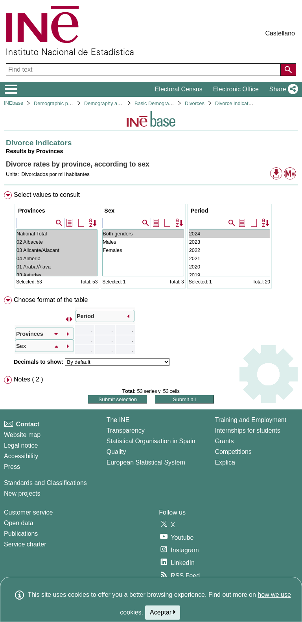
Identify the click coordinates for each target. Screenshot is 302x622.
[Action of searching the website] (288, 69)
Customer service (28, 512)
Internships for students (247, 430)
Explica (225, 462)
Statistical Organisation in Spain (151, 441)
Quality (116, 451)
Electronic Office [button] (236, 89)
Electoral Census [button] (179, 89)
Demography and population (115, 103)
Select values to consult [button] (47, 194)
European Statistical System (146, 462)
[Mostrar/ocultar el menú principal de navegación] (11, 89)
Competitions (233, 451)
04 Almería (57, 258)
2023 (229, 242)
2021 (229, 258)
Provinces (31, 210)
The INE (118, 420)
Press (12, 466)
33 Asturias (57, 275)
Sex (109, 210)
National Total (57, 234)
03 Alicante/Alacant (57, 250)
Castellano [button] (280, 33)
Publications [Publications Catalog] (21, 533)
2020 (229, 267)
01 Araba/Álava (57, 267)
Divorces (194, 103)
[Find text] (144, 69)
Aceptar (162, 612)
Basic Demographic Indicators (167, 103)
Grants (224, 441)
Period (199, 210)
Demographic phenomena (63, 103)
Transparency (126, 430)
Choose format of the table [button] (51, 299)
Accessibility (21, 456)
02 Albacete (57, 242)
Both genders (143, 234)
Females (143, 250)
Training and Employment (250, 420)
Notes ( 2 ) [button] (28, 379)
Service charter (25, 544)
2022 (229, 250)
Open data (18, 523)
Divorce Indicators (235, 103)
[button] (282, 89)
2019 (229, 275)
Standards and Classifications (45, 482)
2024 (229, 234)
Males (143, 242)
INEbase (13, 103)
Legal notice (21, 445)
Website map (22, 434)
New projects (22, 493)
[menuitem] (151, 241)
